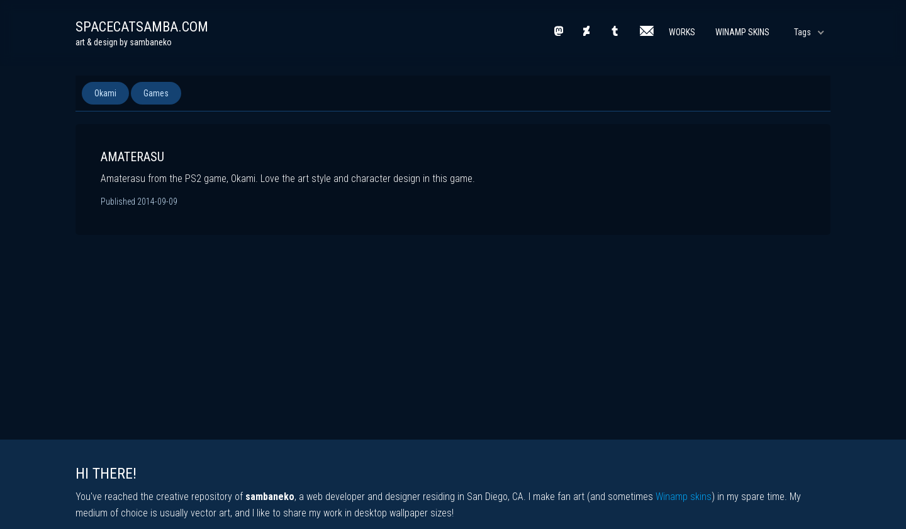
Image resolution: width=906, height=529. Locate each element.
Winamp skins (684, 497)
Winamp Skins (742, 32)
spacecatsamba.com (142, 27)
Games (156, 93)
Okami (105, 93)
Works (682, 32)
